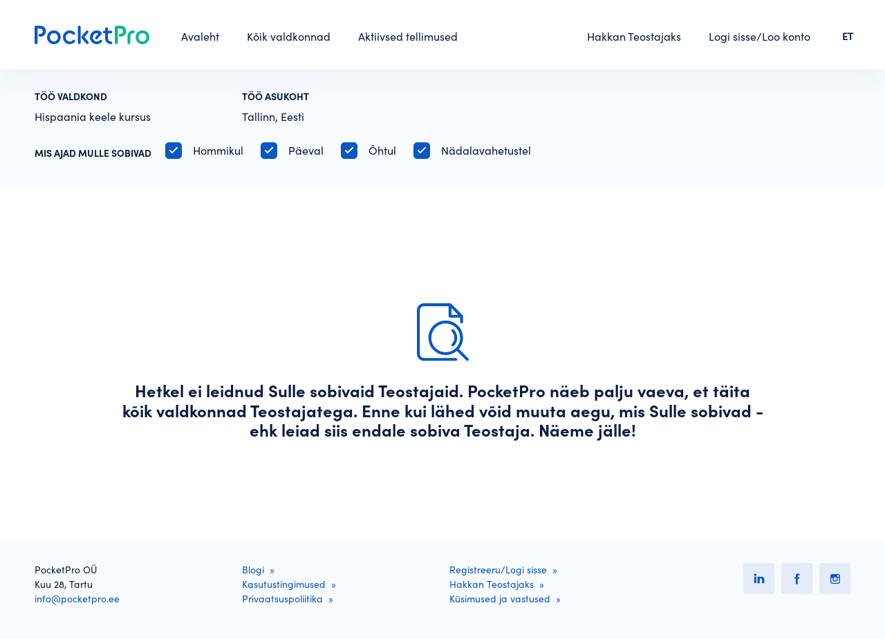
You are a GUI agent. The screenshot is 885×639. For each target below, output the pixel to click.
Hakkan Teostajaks (634, 37)
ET (847, 36)
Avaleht (200, 37)
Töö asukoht (275, 96)
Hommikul (218, 151)
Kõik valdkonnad (288, 37)
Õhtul (382, 151)
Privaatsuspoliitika (282, 599)
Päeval (306, 151)
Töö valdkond (71, 96)
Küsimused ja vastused (499, 599)
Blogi (253, 570)
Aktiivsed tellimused (408, 37)
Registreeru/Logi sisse (498, 570)
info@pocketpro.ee (77, 599)
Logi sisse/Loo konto (759, 37)
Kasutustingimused (284, 584)
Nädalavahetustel (486, 151)
